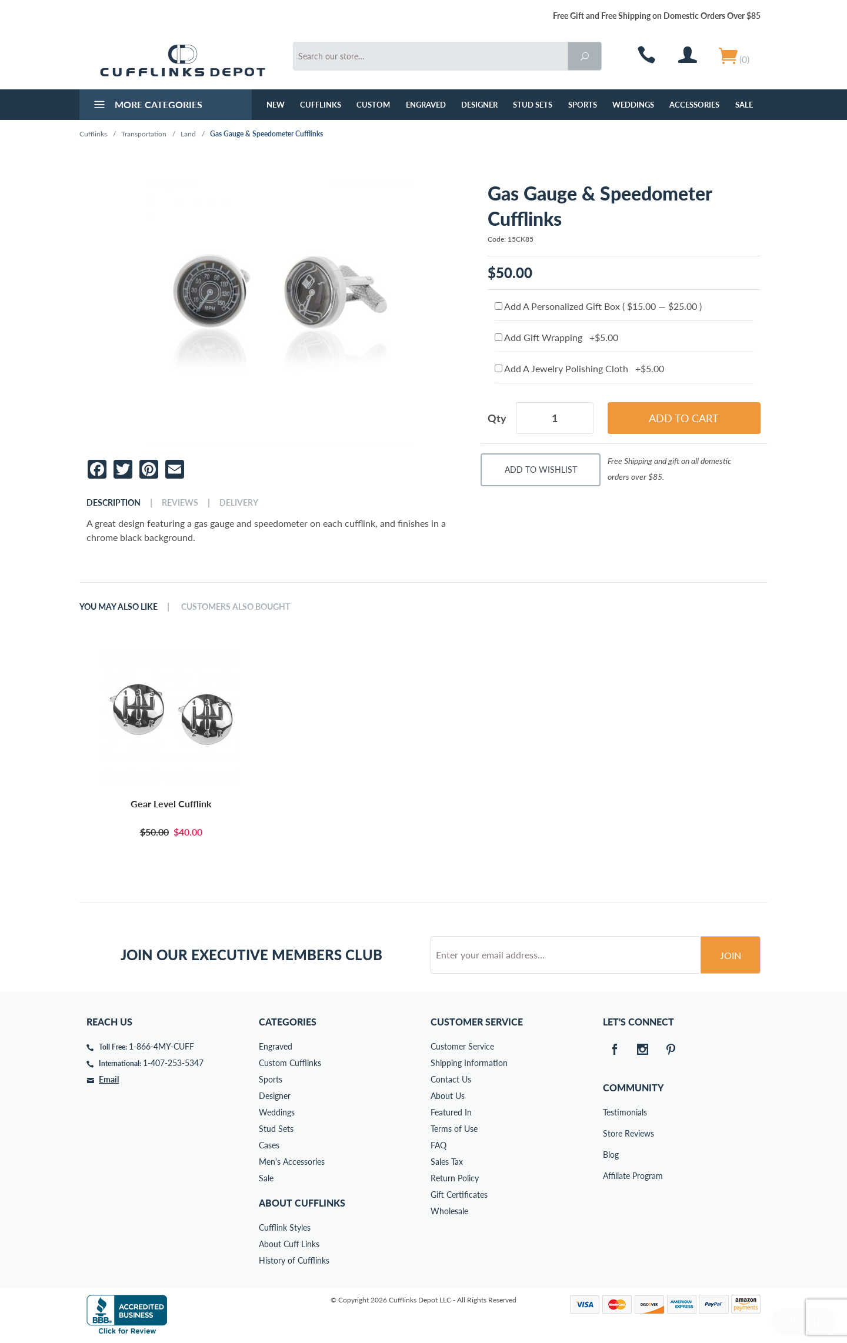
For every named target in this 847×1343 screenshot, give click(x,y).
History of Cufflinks (294, 1260)
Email (109, 1079)
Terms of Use (454, 1129)
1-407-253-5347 (173, 1063)
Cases (269, 1145)
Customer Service (462, 1046)
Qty (497, 418)
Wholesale (449, 1211)
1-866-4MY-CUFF (161, 1046)
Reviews (180, 502)
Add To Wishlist (541, 470)
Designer (479, 104)
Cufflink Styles (285, 1227)
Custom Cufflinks (290, 1063)
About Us (448, 1096)
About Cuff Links (289, 1244)
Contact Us (451, 1079)
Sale (744, 104)
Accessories (694, 104)
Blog (611, 1155)
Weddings (633, 104)
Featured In (451, 1112)
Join (730, 955)
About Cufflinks (302, 1202)
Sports (582, 104)
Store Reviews (611, 1133)
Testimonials (611, 1112)
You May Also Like (118, 607)
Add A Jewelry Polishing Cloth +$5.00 (579, 368)
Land (188, 133)
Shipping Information (469, 1063)
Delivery (238, 502)
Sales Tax (447, 1162)
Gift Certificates (459, 1195)
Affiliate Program (611, 1176)
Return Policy (455, 1178)
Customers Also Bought (235, 607)
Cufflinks (320, 104)
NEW (275, 104)
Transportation (143, 133)
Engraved (426, 104)
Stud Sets (532, 104)
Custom (373, 104)
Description (113, 502)
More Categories (146, 106)
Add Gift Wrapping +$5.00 (556, 337)
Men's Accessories (292, 1162)
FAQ (438, 1145)
